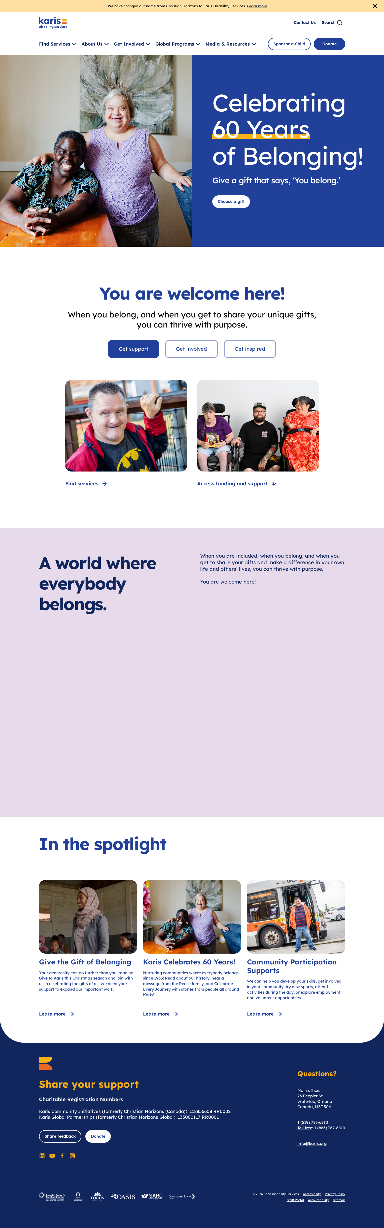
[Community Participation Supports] (296, 949)
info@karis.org (312, 1143)
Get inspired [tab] (250, 349)
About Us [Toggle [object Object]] (96, 44)
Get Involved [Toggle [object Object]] (133, 44)
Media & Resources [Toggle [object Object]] (231, 44)
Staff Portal (295, 1200)
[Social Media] (42, 1156)
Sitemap (339, 1200)
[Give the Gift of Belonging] (88, 949)
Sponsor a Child (289, 43)
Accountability (318, 1200)
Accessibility (312, 1194)
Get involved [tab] (191, 349)
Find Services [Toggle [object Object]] (58, 44)
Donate (329, 43)
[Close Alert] (375, 6)
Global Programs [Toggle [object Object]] (178, 44)
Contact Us (305, 22)
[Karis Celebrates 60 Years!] (192, 949)
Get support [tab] (133, 349)
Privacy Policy (335, 1194)
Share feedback (60, 1136)
